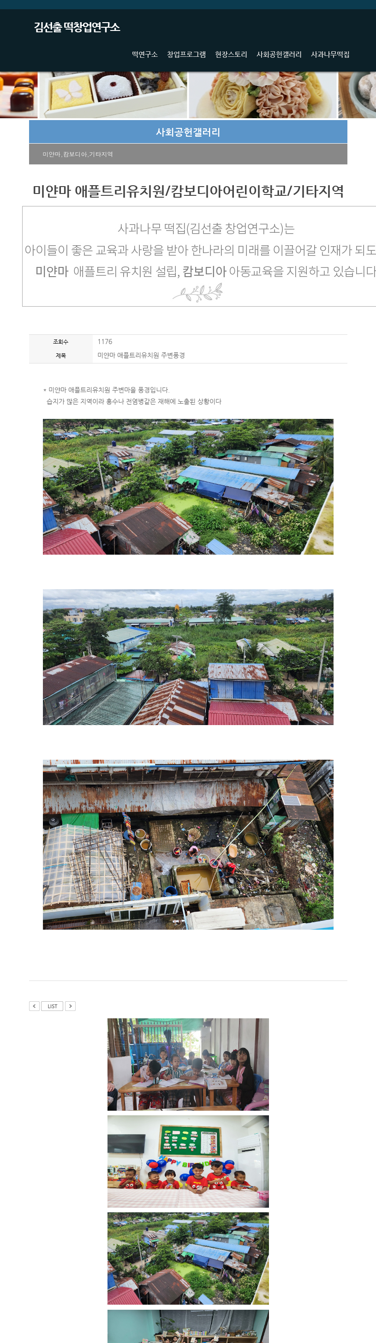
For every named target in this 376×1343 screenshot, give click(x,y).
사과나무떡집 (330, 54)
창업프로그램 (186, 54)
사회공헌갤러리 (279, 54)
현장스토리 (231, 54)
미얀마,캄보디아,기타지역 (78, 154)
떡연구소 (145, 54)
